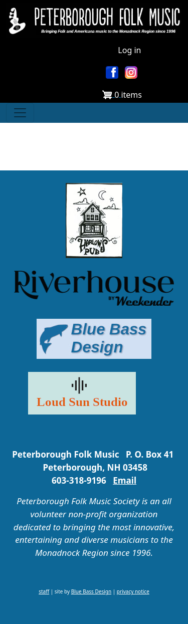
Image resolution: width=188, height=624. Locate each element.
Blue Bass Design (91, 591)
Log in (129, 50)
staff (44, 591)
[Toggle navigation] (20, 113)
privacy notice (133, 591)
